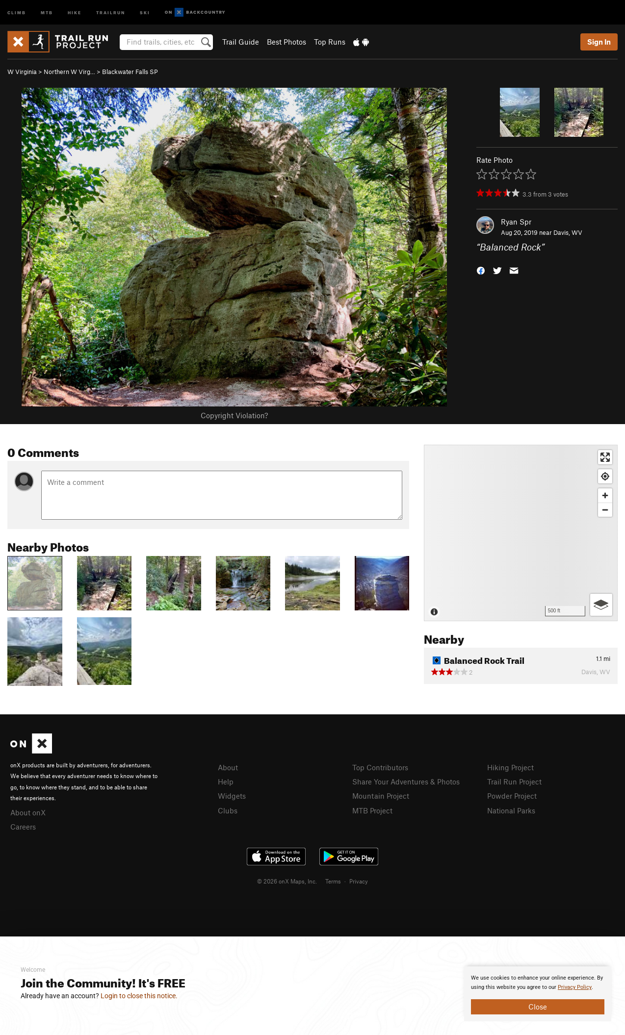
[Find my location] (605, 476)
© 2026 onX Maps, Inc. (287, 881)
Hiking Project (510, 767)
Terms (333, 881)
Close (537, 1006)
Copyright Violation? (234, 415)
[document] (537, 993)
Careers (23, 826)
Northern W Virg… (69, 72)
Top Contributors (380, 767)
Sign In (599, 41)
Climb (16, 12)
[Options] (601, 605)
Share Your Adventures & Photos (406, 781)
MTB (47, 12)
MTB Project (372, 810)
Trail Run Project (514, 781)
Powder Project (512, 795)
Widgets (232, 795)
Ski (145, 12)
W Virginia (22, 72)
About (228, 767)
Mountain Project (380, 795)
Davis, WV (567, 232)
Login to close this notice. (139, 996)
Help (226, 781)
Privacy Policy (575, 987)
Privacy (358, 881)
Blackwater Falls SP (130, 72)
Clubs (227, 810)
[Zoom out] (605, 510)
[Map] (520, 533)
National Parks (511, 810)
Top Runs (329, 41)
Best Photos (286, 41)
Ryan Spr (516, 221)
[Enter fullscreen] (605, 457)
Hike (74, 12)
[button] (480, 270)
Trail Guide (240, 41)
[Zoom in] (605, 495)
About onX (28, 812)
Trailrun (110, 12)
